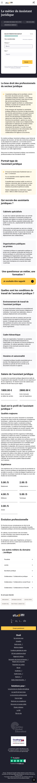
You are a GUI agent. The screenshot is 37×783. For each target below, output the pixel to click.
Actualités (18, 641)
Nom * (6, 51)
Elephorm (17, 676)
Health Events (17, 673)
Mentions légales (18, 647)
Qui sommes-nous (18, 638)
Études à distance (18, 707)
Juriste (6, 565)
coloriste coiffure (28, 599)
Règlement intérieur (18, 656)
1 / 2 (31, 34)
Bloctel (18, 667)
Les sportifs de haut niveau (18, 692)
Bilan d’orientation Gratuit (13, 34)
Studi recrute (17, 644)
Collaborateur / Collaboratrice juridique (16, 576)
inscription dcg (5, 603)
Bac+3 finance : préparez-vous (18, 603)
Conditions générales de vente (18, 650)
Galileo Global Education (17, 680)
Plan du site (18, 713)
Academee (18, 670)
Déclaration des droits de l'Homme (18, 659)
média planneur (5, 599)
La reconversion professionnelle (18, 695)
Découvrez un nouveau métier (18, 704)
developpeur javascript (16, 599)
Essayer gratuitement (18, 628)
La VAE (18, 710)
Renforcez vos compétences (18, 701)
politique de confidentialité (16, 67)
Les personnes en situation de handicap (18, 689)
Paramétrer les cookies (18, 664)
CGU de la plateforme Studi (18, 653)
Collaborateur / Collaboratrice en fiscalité (16, 587)
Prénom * (7, 43)
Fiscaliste (7, 559)
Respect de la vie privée (18, 661)
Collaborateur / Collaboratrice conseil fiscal (17, 582)
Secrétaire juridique (10, 571)
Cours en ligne (18, 698)
